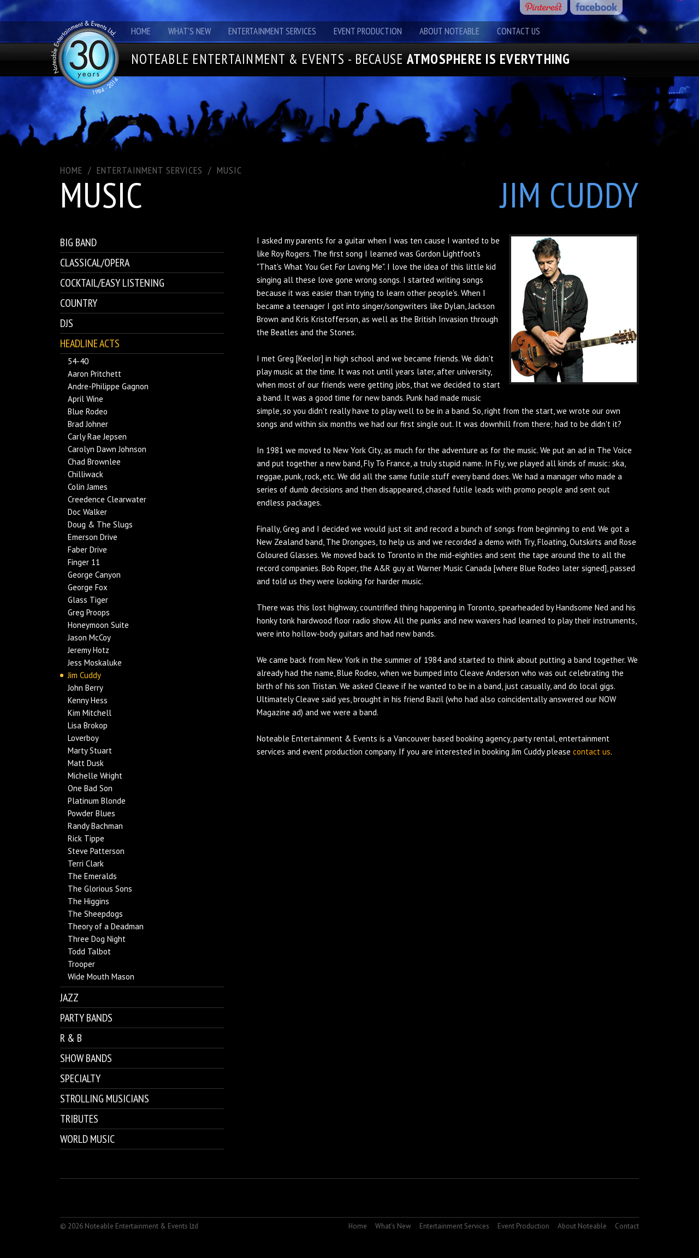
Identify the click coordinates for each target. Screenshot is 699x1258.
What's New (189, 31)
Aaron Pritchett (94, 374)
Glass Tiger (88, 600)
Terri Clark (86, 863)
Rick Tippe (86, 838)
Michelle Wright (95, 775)
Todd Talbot (89, 951)
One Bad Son (90, 788)
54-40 (78, 361)
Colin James (88, 487)
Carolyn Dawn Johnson (107, 449)
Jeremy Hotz (88, 650)
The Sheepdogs (95, 914)
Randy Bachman (95, 826)
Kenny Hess (88, 700)
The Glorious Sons (100, 888)
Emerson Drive (92, 537)
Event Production (368, 31)
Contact (627, 1226)
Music (229, 170)
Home (141, 31)
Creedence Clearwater (107, 499)
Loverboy (83, 738)
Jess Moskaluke (95, 662)
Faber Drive (87, 549)
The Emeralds (92, 876)
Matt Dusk (86, 763)
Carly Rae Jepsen (97, 436)
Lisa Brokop (88, 725)
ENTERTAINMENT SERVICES (150, 170)
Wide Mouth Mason (101, 976)
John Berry (85, 688)
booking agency (483, 738)
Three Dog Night (97, 939)
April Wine (85, 399)
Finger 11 (84, 562)
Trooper (81, 964)
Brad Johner (88, 424)
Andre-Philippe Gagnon (108, 386)
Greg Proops (89, 612)
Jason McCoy (89, 637)
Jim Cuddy (84, 675)
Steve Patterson (96, 851)
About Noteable (449, 31)
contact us (592, 751)
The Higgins (88, 901)
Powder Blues (91, 813)
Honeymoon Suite (98, 625)
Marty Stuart (90, 750)
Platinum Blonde (97, 801)
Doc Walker (87, 512)
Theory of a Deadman (106, 926)
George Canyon (94, 574)
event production (333, 751)
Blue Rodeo (88, 411)
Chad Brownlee (94, 461)
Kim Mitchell (89, 713)
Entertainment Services (272, 31)
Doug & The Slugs (100, 524)
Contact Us (518, 31)
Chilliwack (85, 474)
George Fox (88, 587)
